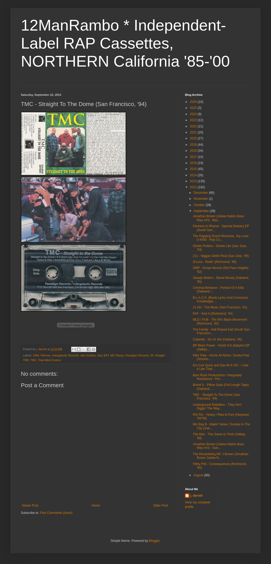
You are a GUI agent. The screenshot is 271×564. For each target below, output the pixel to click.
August (199, 475)
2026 (194, 102)
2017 (194, 157)
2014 (194, 175)
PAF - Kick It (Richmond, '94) (213, 313)
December (201, 193)
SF (152, 355)
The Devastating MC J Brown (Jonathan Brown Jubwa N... (220, 456)
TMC (33, 360)
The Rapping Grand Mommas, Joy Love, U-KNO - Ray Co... (221, 238)
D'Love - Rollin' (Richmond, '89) (215, 262)
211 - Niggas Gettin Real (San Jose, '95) (221, 256)
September (202, 211)
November (201, 199)
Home (96, 505)
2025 (194, 108)
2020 (194, 138)
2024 (194, 114)
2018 (194, 150)
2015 (194, 169)
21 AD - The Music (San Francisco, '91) (220, 307)
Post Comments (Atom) (56, 513)
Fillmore (46, 355)
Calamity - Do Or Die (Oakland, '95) (217, 339)
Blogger (154, 541)
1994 (36, 355)
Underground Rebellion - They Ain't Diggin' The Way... (217, 406)
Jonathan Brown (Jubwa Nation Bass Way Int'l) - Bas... (218, 218)
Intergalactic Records (65, 355)
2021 (194, 132)
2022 (194, 126)
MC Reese (117, 355)
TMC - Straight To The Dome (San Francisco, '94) (216, 396)
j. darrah (196, 495)
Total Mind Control (49, 360)
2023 (194, 120)
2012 (194, 187)
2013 (194, 181)
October (200, 205)
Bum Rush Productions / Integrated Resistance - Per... (217, 377)
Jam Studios (88, 355)
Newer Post (30, 505)
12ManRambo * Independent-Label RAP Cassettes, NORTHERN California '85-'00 (125, 43)
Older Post (160, 505)
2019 (194, 144)
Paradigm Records (137, 355)
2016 (194, 163)
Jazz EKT (103, 355)
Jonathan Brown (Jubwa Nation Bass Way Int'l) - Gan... (218, 446)
